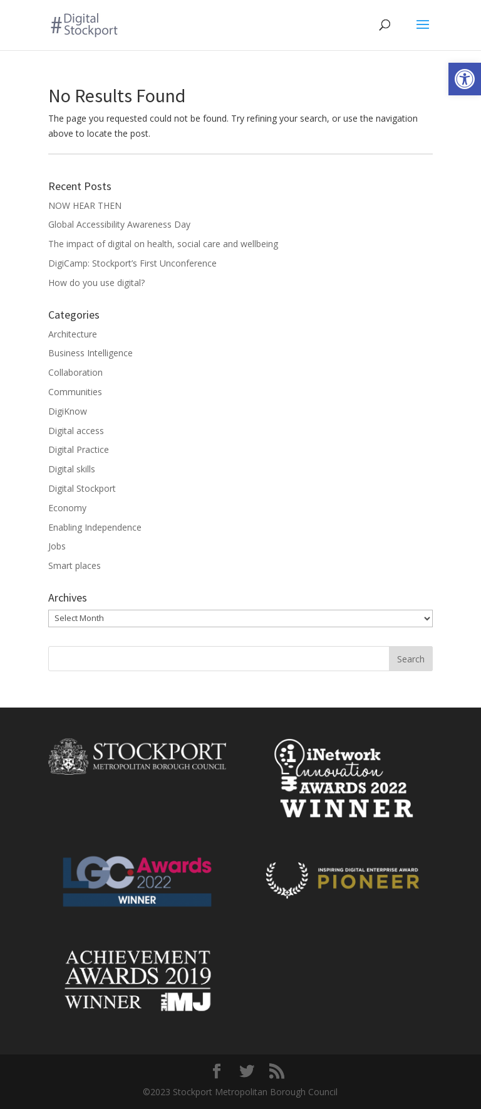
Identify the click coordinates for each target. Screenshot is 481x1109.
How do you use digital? (96, 283)
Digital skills (71, 469)
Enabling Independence (95, 527)
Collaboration (75, 372)
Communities (75, 392)
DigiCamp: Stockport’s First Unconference (132, 263)
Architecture (72, 334)
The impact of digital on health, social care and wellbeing (163, 244)
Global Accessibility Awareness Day (119, 224)
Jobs (57, 546)
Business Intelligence (90, 353)
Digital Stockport (82, 488)
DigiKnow (67, 411)
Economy (67, 508)
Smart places (74, 565)
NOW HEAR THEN (85, 205)
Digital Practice (78, 449)
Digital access (76, 431)
